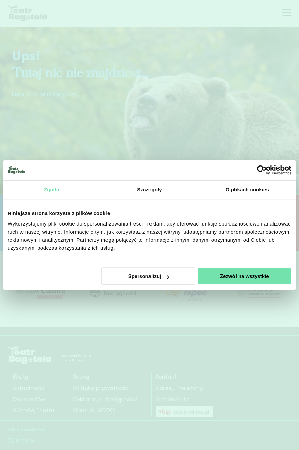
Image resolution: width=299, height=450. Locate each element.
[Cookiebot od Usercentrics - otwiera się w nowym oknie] (261, 170)
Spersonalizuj (148, 276)
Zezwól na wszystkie (244, 276)
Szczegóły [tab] (149, 189)
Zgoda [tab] (51, 189)
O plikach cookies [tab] (247, 189)
